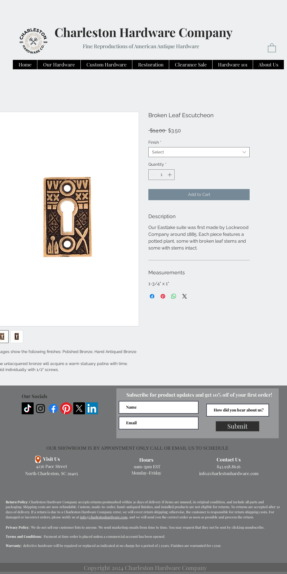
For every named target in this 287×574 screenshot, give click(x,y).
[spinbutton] (161, 175)
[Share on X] (184, 296)
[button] (272, 47)
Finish (154, 142)
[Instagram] (41, 408)
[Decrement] (152, 175)
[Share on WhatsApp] (173, 296)
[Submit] (237, 426)
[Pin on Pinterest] (162, 296)
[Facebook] (53, 408)
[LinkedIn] (92, 408)
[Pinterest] (66, 408)
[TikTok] (28, 408)
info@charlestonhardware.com (228, 473)
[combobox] (199, 152)
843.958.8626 (228, 466)
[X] (79, 408)
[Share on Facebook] (152, 296)
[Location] (38, 459)
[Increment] (170, 175)
